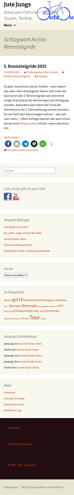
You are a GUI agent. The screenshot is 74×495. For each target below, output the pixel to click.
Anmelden (9, 392)
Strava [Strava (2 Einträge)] (25, 318)
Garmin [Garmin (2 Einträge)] (8, 300)
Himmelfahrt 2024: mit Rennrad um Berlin (27, 251)
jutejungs (42, 76)
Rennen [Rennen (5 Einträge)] (15, 305)
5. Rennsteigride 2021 (25, 66)
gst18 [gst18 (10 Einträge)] (17, 299)
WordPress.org (12, 410)
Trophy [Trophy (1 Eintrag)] (44, 318)
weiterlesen (13, 137)
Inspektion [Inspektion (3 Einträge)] (31, 300)
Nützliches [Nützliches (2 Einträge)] (61, 300)
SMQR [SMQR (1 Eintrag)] (42, 311)
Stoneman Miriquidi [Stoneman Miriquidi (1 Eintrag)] (12, 318)
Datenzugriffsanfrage (20, 444)
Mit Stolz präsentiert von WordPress (43, 487)
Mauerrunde (28, 123)
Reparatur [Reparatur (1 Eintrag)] (53, 306)
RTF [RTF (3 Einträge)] (61, 306)
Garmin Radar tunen (15, 239)
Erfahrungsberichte (38, 72)
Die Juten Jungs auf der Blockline (23, 233)
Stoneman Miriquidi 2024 (18, 245)
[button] (8, 143)
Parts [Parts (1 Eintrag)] (6, 306)
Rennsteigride (22, 76)
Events (54, 72)
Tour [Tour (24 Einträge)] (34, 317)
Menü (8, 25)
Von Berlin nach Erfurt (16, 227)
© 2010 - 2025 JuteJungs (22, 465)
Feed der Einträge (14, 398)
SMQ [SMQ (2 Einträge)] (36, 311)
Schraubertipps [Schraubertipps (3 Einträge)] (23, 311)
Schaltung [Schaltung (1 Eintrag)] (8, 311)
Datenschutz (11, 487)
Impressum (14, 427)
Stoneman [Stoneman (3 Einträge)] (52, 311)
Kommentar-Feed (14, 404)
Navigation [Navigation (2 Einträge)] (49, 300)
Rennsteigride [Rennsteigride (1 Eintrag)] (42, 306)
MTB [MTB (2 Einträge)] (41, 300)
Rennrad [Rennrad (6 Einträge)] (29, 305)
